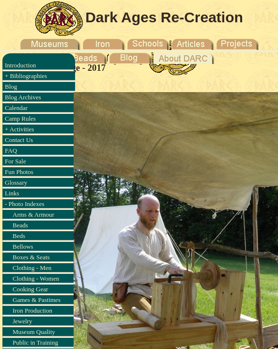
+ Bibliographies (26, 75)
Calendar (16, 107)
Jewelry (22, 321)
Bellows (23, 246)
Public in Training (35, 342)
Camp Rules (20, 118)
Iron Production (32, 310)
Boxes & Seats (31, 257)
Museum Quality (34, 331)
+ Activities (19, 129)
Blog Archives (23, 97)
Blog (11, 86)
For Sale (15, 161)
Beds (19, 235)
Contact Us (19, 139)
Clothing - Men (32, 267)
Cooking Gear (30, 289)
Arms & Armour (33, 214)
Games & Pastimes (37, 299)
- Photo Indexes (25, 203)
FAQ (11, 150)
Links (12, 193)
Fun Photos (19, 171)
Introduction (20, 65)
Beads (20, 225)
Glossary (16, 182)
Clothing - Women (36, 278)
